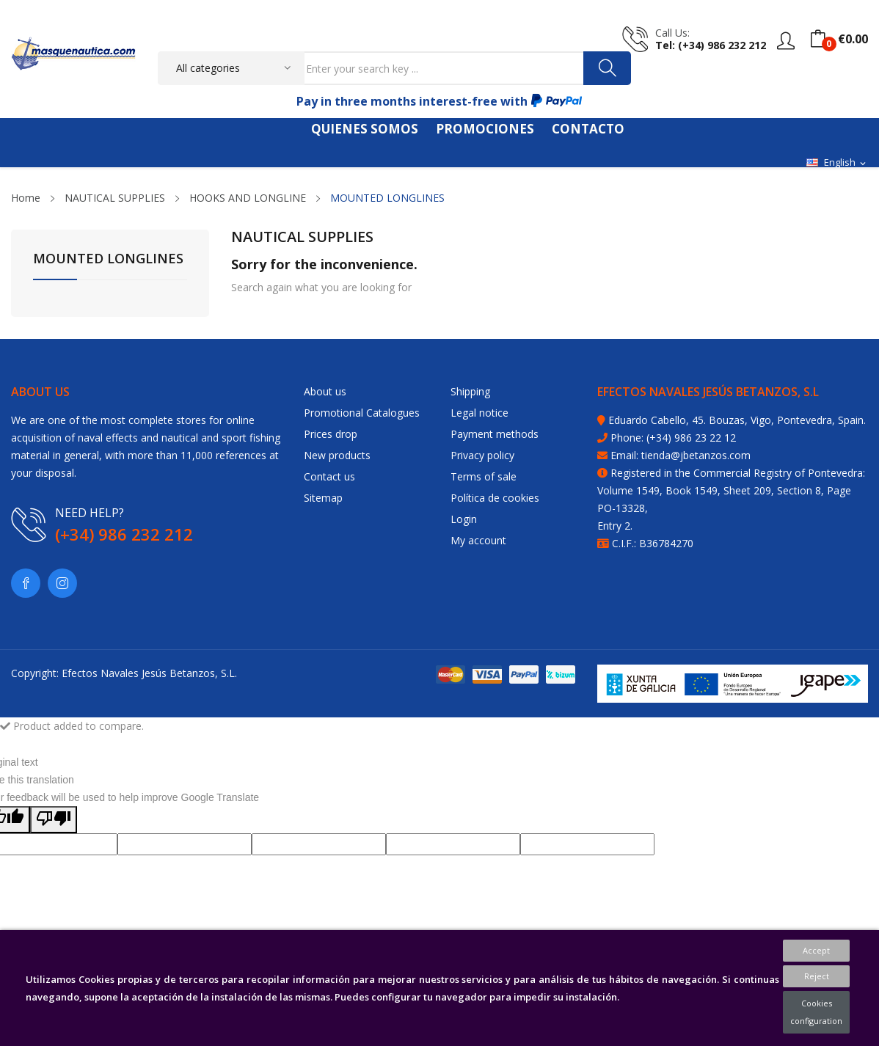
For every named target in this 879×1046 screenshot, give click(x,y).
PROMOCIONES (485, 128)
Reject (816, 975)
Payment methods (495, 434)
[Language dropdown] (837, 163)
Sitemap (323, 498)
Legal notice (479, 413)
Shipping (470, 391)
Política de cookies (495, 498)
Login (464, 519)
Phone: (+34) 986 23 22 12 (673, 438)
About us (325, 391)
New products (337, 455)
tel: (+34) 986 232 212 (710, 45)
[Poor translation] (53, 819)
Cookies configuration (816, 1012)
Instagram (62, 583)
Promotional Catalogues (362, 413)
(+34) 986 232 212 (124, 534)
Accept (816, 950)
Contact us (329, 476)
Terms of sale (484, 476)
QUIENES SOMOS (364, 128)
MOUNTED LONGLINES (108, 259)
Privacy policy (482, 455)
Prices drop (330, 434)
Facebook (25, 583)
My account (478, 540)
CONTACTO (588, 128)
